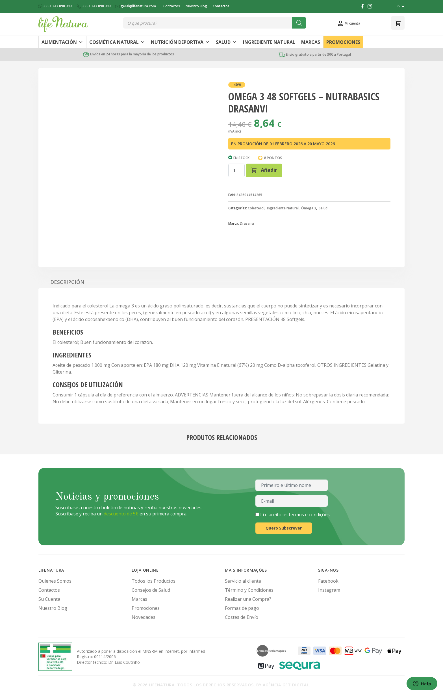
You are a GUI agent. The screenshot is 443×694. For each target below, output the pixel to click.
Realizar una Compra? (248, 599)
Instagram (329, 590)
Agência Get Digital (286, 685)
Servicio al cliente (243, 581)
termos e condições (309, 514)
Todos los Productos (153, 581)
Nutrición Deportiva (180, 42)
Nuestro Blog (196, 6)
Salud (226, 42)
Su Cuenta (49, 599)
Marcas (310, 42)
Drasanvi (247, 223)
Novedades (143, 617)
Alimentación (62, 42)
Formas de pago (242, 608)
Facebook (328, 581)
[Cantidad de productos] (236, 170)
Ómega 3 (308, 208)
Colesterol (256, 208)
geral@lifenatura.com (136, 6)
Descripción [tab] (67, 282)
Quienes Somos (54, 581)
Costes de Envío (241, 617)
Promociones (343, 42)
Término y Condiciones (249, 590)
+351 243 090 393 (55, 6)
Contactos (171, 6)
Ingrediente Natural (269, 42)
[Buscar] (299, 23)
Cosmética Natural (117, 42)
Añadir (264, 169)
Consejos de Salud (151, 590)
